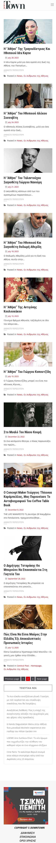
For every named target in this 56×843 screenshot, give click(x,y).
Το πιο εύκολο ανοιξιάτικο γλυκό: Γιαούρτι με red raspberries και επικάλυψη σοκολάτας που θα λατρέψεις (28, 700)
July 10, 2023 (13, 316)
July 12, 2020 (13, 647)
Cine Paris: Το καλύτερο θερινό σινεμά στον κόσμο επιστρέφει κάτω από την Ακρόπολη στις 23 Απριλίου (26, 755)
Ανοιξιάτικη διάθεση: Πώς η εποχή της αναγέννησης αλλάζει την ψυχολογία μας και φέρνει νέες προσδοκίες (27, 714)
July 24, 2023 (13, 122)
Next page (42, 678)
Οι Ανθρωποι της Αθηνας (36, 75)
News (19, 75)
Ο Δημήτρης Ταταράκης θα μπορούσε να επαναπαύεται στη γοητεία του (25, 570)
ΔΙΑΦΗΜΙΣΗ (28, 833)
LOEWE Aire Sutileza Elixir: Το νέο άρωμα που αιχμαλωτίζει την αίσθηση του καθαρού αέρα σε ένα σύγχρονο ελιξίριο (27, 742)
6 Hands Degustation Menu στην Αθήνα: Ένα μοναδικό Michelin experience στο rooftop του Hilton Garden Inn (27, 728)
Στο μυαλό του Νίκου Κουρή (22, 432)
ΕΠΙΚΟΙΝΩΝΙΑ (28, 837)
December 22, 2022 (16, 436)
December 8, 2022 (15, 509)
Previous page (12, 678)
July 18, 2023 (13, 251)
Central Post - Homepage (29, 665)
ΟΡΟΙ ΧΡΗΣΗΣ (28, 840)
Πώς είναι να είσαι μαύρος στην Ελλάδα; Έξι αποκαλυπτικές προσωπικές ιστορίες (25, 638)
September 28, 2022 (16, 578)
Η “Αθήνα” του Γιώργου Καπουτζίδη (27, 372)
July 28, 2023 (13, 57)
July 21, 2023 (13, 186)
